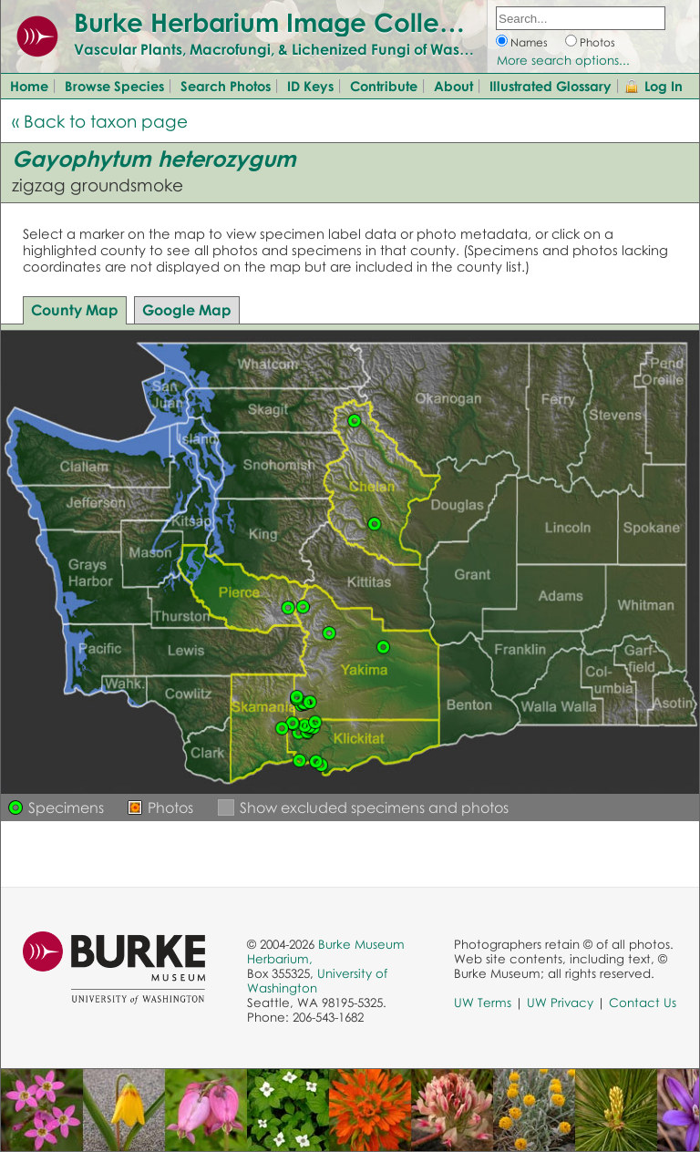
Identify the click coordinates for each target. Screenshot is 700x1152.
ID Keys (310, 85)
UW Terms (482, 1002)
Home (29, 85)
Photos (597, 42)
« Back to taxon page (100, 120)
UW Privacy (560, 1002)
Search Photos (225, 85)
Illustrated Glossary (550, 85)
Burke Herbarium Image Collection (287, 21)
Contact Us (642, 1002)
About (453, 85)
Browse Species (114, 85)
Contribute (383, 85)
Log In (663, 85)
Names (529, 42)
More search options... (563, 60)
